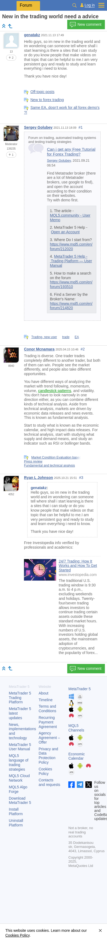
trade (65, 337)
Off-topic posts (42, 92)
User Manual (20, 746)
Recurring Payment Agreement (48, 722)
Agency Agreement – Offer (49, 737)
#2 (83, 349)
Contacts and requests (49, 782)
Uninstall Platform (16, 822)
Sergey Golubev (38, 127)
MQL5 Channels (76, 727)
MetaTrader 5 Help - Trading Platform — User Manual (71, 261)
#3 (81, 477)
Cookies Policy (45, 771)
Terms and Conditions (47, 708)
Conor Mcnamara (39, 349)
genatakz (32, 35)
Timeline (46, 700)
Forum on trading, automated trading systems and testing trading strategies (62, 140)
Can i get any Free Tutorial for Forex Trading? (71, 151)
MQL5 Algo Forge (18, 789)
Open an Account (65, 232)
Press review (33, 461)
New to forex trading (47, 100)
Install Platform (16, 811)
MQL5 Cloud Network (19, 778)
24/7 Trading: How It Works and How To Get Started (78, 565)
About (44, 693)
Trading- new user (44, 337)
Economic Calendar (76, 756)
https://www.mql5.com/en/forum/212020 (71, 246)
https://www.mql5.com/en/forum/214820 (71, 305)
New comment (85, 24)
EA (77, 337)
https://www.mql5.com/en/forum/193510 (71, 284)
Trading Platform (20, 697)
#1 (80, 127)
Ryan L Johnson (38, 477)
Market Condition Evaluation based (56, 457)
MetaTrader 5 (79, 689)
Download (20, 800)
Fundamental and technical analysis (49, 465)
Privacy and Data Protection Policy (48, 755)
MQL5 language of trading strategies (18, 762)
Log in (90, 5)
